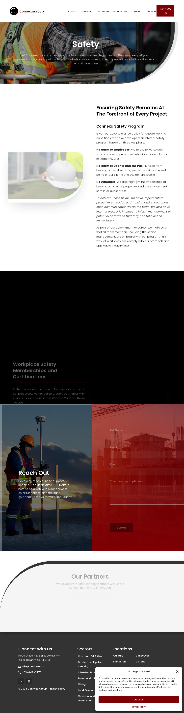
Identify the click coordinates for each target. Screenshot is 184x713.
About (150, 11)
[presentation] (141, 514)
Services (86, 11)
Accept (138, 699)
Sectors (102, 11)
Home (71, 11)
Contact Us (165, 11)
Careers (135, 11)
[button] (177, 671)
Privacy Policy (139, 706)
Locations (119, 11)
